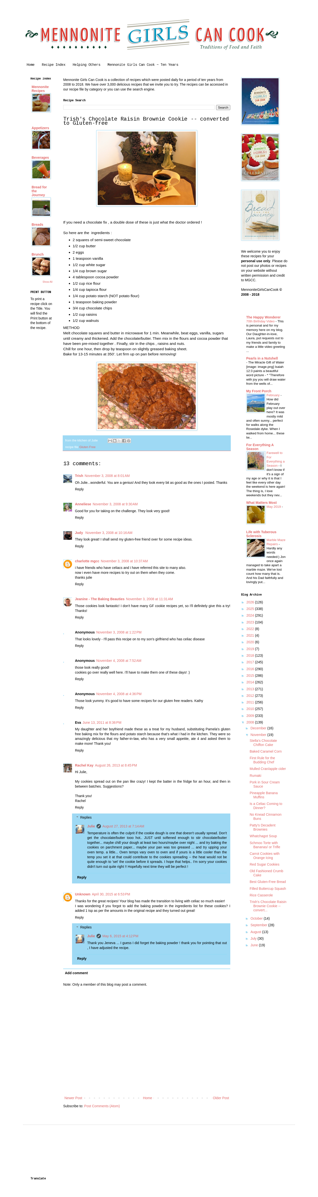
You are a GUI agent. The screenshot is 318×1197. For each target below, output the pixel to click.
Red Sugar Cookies (264, 864)
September (259, 925)
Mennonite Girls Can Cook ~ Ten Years (143, 65)
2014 (250, 682)
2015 (250, 676)
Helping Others (86, 65)
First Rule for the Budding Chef (262, 760)
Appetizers (40, 128)
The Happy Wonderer (263, 317)
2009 (250, 716)
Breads (37, 224)
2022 (250, 629)
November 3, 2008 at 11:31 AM (149, 599)
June (254, 945)
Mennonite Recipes (40, 89)
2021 (250, 635)
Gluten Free (87, 447)
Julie (91, 826)
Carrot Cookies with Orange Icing (265, 856)
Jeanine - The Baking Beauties (99, 599)
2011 (250, 702)
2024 (250, 615)
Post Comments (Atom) (102, 1106)
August (256, 932)
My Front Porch (258, 391)
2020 (250, 642)
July (253, 938)
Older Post (221, 1098)
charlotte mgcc (87, 561)
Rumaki (255, 776)
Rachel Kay (84, 765)
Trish (79, 476)
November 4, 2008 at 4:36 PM (119, 694)
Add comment (76, 973)
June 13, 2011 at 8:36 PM (102, 722)
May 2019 (274, 506)
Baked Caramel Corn (266, 751)
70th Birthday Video (261, 321)
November (258, 735)
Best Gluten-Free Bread (268, 882)
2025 (250, 609)
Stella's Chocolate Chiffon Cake (263, 743)
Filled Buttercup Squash (268, 889)
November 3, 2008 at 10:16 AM (109, 533)
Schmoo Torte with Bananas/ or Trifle (265, 845)
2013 (250, 689)
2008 (250, 722)
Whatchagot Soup (263, 836)
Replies (86, 817)
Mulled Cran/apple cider (268, 769)
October (257, 918)
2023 (250, 622)
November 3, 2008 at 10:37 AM (124, 561)
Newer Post (73, 1098)
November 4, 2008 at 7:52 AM (118, 661)
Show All (47, 281)
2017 (250, 662)
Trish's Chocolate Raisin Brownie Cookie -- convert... (268, 906)
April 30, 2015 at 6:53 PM (111, 894)
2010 (250, 709)
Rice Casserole (261, 895)
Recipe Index (53, 65)
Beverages (40, 157)
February (274, 395)
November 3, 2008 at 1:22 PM (119, 632)
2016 (250, 669)
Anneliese (83, 504)
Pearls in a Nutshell (262, 358)
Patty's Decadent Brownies (262, 827)
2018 (250, 655)
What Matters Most (261, 503)
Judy (79, 533)
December (258, 728)
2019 (250, 649)
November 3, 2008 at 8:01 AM (107, 476)
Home (31, 65)
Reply (79, 489)
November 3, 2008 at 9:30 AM (115, 504)
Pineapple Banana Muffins (264, 795)
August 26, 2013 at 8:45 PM (116, 765)
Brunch (38, 254)
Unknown (82, 894)
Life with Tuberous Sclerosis (261, 534)
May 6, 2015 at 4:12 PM (120, 936)
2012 (250, 696)
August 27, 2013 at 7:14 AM (123, 826)
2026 (250, 602)
